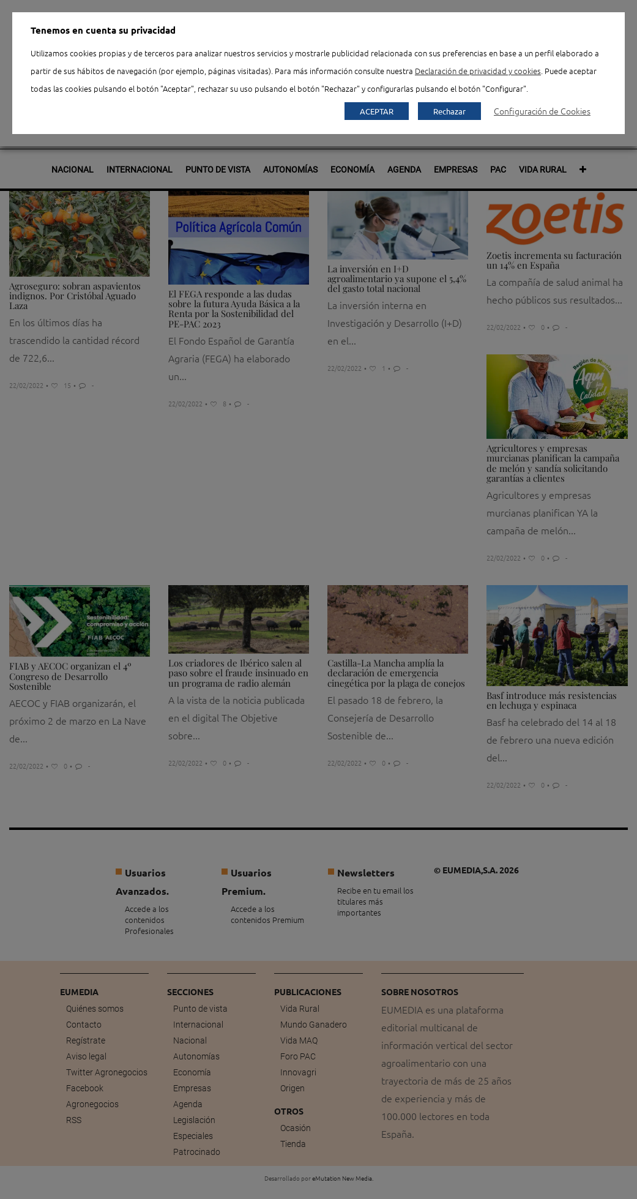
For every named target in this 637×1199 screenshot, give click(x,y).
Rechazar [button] (449, 111)
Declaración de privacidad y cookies (478, 71)
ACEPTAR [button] (376, 111)
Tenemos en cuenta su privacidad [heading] (103, 30)
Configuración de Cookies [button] (542, 111)
